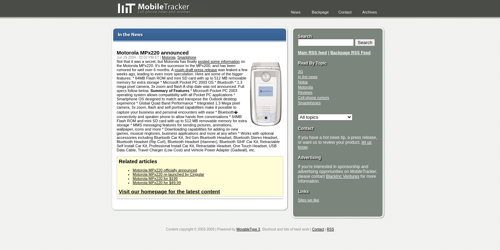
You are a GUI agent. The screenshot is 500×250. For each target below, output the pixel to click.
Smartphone (186, 57)
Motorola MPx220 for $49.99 (157, 183)
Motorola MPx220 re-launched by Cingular (168, 174)
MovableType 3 (248, 229)
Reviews (305, 92)
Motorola (168, 57)
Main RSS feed (312, 52)
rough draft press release (196, 70)
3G (300, 71)
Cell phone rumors (313, 97)
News (296, 12)
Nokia (303, 82)
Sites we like (308, 200)
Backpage (320, 12)
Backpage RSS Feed (350, 52)
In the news (307, 77)
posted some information (219, 61)
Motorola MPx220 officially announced (165, 170)
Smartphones (309, 103)
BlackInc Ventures (342, 176)
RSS (330, 229)
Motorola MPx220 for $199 (155, 178)
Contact (345, 12)
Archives (369, 12)
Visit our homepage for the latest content (169, 191)
